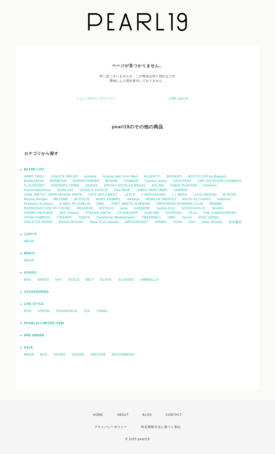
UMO (171, 217)
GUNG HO (65, 190)
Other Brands (212, 222)
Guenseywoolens (37, 190)
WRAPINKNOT (136, 222)
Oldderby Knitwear (38, 203)
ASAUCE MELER (64, 176)
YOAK (177, 222)
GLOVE (106, 279)
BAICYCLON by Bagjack (207, 176)
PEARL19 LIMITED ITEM (44, 323)
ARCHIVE (98, 354)
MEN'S (29, 253)
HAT (59, 279)
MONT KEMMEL (108, 199)
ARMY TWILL (34, 176)
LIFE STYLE (34, 304)
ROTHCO (106, 208)
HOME (98, 415)
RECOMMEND (123, 354)
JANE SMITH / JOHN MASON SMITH (53, 194)
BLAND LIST (34, 169)
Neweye (133, 199)
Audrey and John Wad (120, 176)
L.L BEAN (179, 194)
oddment (224, 199)
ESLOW (158, 185)
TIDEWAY (64, 217)
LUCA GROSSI (205, 194)
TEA (86, 311)
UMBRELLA (149, 279)
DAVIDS (91, 185)
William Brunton (71, 222)
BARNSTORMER (86, 181)
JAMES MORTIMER (151, 190)
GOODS (30, 272)
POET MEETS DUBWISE (130, 203)
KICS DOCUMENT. (103, 194)
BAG (27, 279)
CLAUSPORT (34, 185)
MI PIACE (82, 199)
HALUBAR (122, 190)
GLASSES (126, 279)
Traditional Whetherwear (115, 217)
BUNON (111, 181)
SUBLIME (151, 213)
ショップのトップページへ (96, 98)
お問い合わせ (179, 98)
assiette (90, 176)
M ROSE (229, 194)
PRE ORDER (34, 335)
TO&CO (84, 217)
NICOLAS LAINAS (196, 199)
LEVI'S (129, 194)
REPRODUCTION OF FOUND (47, 208)
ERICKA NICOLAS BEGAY (125, 185)
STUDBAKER (127, 213)
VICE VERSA (208, 217)
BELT (89, 279)
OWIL (100, 203)
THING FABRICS (37, 217)
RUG (28, 311)
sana (124, 208)
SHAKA (218, 208)
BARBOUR (58, 181)
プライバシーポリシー (110, 427)
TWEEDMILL (151, 217)
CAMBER (131, 181)
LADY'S (30, 234)
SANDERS (142, 208)
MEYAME (60, 199)
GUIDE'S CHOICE (94, 190)
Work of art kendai (104, 222)
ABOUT (123, 415)
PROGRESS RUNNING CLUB (180, 203)
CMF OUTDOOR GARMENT (220, 181)
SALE (28, 347)
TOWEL (102, 311)
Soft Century (69, 213)
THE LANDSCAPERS (219, 213)
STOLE (73, 279)
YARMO (160, 222)
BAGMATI (174, 176)
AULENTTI (152, 176)
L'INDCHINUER (153, 194)
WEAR (29, 241)
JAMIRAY (181, 190)
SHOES (43, 279)
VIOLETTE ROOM (38, 222)
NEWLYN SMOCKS (161, 199)
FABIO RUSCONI (183, 185)
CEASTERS (182, 181)
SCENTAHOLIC (193, 208)
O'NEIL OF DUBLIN (75, 203)
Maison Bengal (35, 199)
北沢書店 (235, 222)
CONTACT (174, 415)
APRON (44, 311)
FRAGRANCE (66, 311)
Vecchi (187, 217)
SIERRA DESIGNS (38, 213)
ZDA (191, 222)
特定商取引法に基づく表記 (161, 427)
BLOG (147, 415)
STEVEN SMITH (98, 213)
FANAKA (210, 185)
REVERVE (85, 208)
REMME (215, 203)
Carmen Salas (156, 181)
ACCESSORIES (36, 292)
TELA (192, 213)
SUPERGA (174, 213)
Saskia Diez (166, 208)
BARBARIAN (34, 181)
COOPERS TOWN (65, 185)
